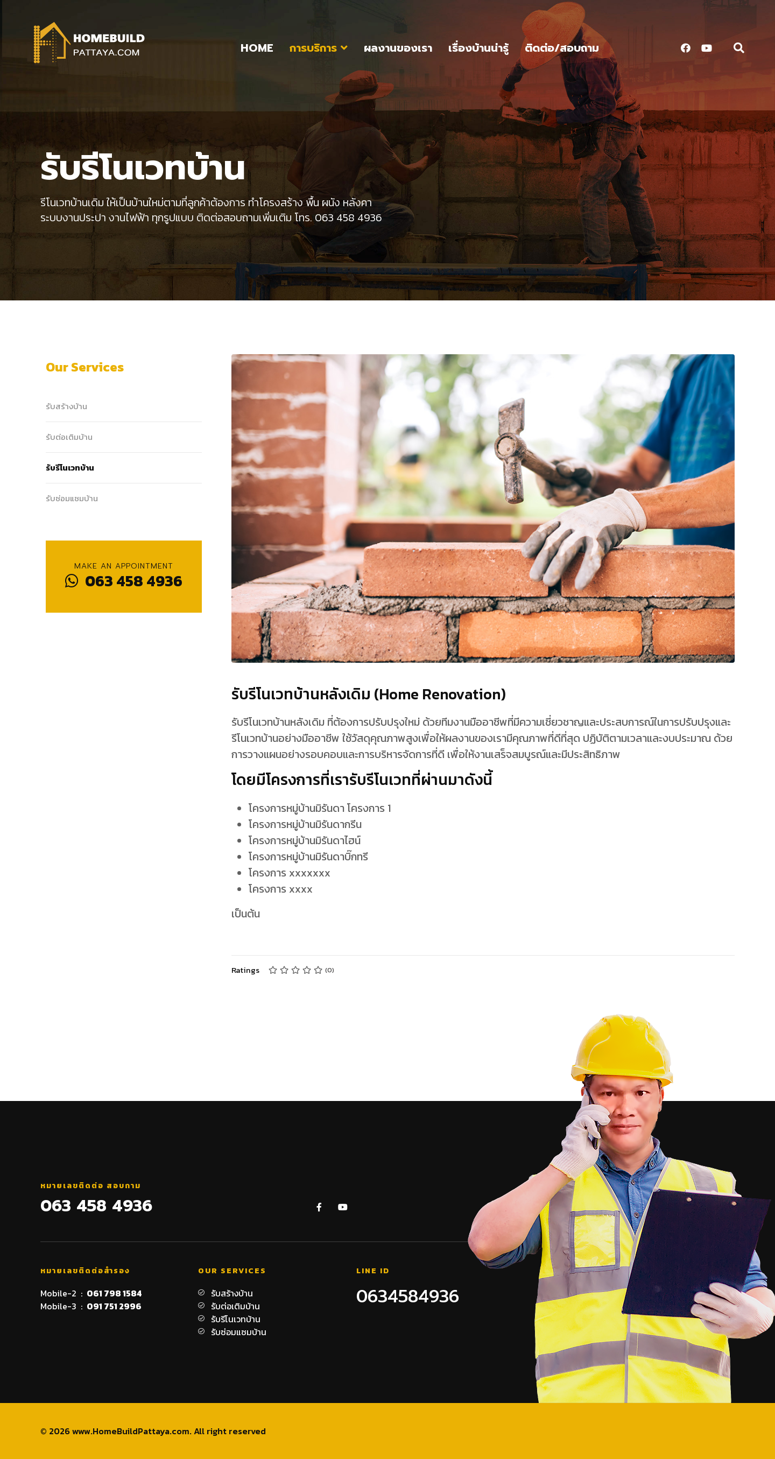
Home (257, 48)
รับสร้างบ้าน (66, 406)
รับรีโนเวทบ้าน (70, 467)
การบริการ (313, 48)
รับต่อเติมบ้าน (69, 437)
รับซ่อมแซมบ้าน (72, 498)
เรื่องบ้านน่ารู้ (478, 48)
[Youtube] (706, 48)
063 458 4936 (123, 581)
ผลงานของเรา (398, 48)
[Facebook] (686, 48)
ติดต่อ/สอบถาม (562, 48)
